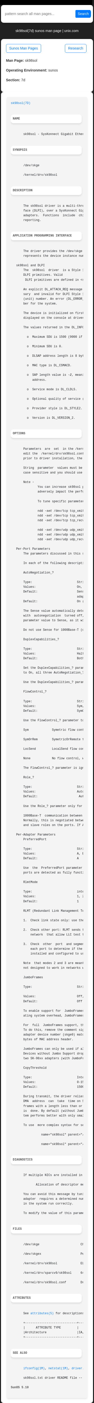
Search (83, 14)
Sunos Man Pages (23, 48)
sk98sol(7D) (21, 103)
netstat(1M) (58, 1368)
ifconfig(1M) (34, 1368)
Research (75, 48)
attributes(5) (42, 1313)
